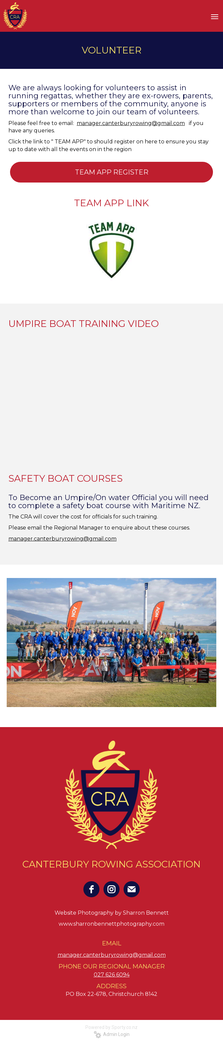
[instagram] (111, 889)
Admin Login (112, 1034)
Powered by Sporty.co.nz (111, 1027)
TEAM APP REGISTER (111, 172)
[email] (132, 889)
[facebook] (91, 889)
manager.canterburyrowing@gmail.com (131, 123)
